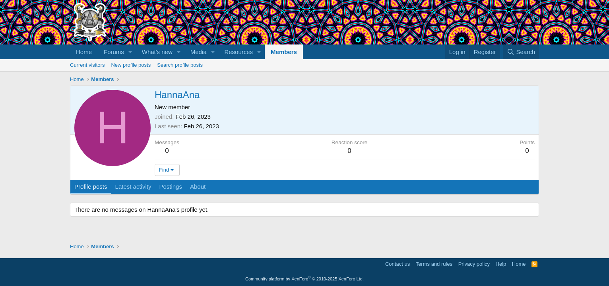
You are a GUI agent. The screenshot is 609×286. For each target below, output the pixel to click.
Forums (114, 51)
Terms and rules (434, 264)
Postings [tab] (170, 186)
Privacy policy (474, 264)
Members (284, 51)
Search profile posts (180, 65)
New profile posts (131, 65)
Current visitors (87, 65)
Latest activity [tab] (133, 186)
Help (501, 264)
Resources (238, 51)
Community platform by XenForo (304, 278)
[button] (130, 51)
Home (84, 51)
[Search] (521, 51)
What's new (157, 51)
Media (198, 51)
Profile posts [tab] (90, 186)
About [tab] (198, 186)
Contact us (397, 264)
